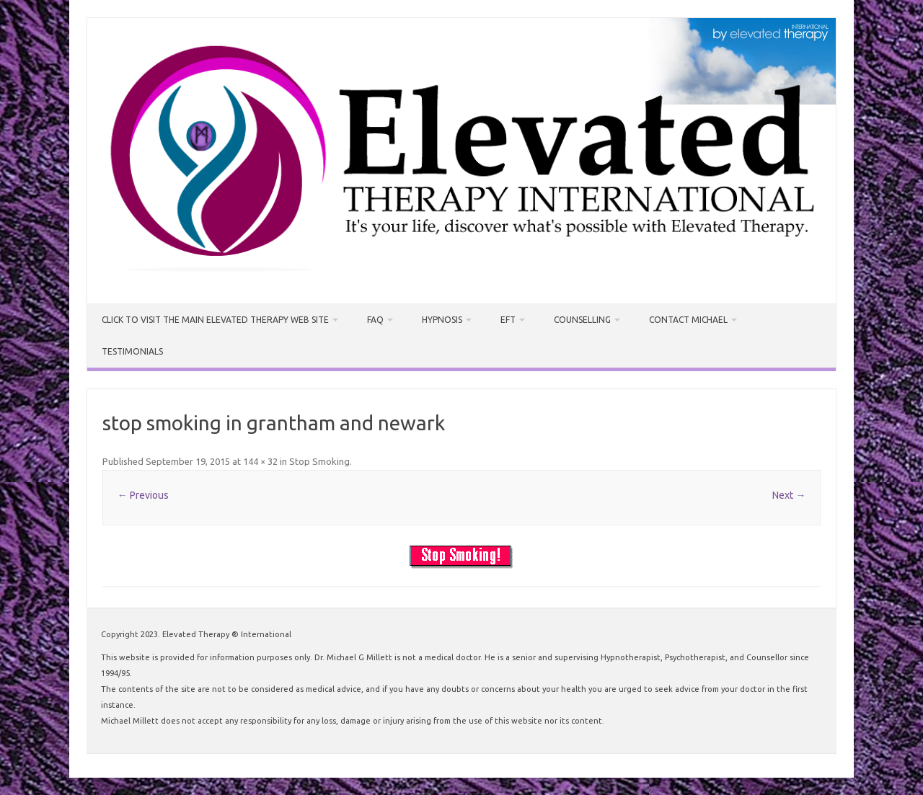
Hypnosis (442, 319)
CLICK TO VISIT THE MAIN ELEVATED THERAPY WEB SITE (215, 319)
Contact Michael (688, 319)
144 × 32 (260, 461)
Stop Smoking (319, 461)
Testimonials (132, 351)
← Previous (143, 495)
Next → (788, 495)
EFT (508, 319)
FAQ (375, 319)
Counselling (582, 319)
